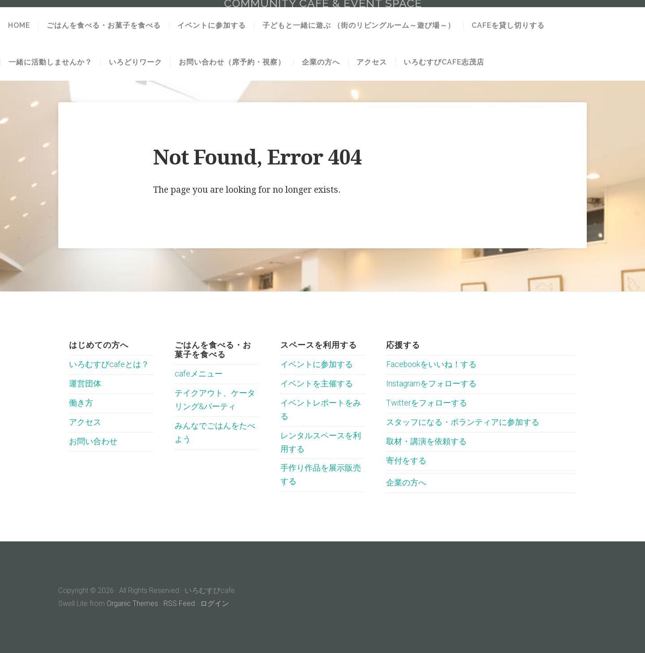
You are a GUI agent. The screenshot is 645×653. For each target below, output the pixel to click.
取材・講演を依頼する (426, 441)
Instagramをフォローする (431, 383)
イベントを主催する (316, 383)
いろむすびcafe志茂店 (444, 62)
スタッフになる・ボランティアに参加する (462, 422)
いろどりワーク (135, 62)
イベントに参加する (211, 26)
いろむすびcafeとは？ (109, 364)
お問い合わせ (93, 441)
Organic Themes (132, 603)
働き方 (81, 402)
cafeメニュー (199, 373)
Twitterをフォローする (426, 402)
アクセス (372, 62)
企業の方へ (321, 62)
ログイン (214, 603)
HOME (19, 26)
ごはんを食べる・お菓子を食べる (104, 26)
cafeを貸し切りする (508, 26)
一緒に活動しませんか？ (50, 62)
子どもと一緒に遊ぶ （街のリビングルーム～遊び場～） (358, 26)
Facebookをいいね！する (431, 364)
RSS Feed (179, 603)
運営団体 (85, 383)
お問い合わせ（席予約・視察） (232, 62)
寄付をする (406, 460)
